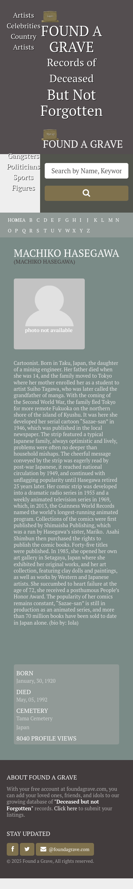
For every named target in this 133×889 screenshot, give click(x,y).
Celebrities (23, 25)
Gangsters (23, 156)
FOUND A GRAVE (71, 38)
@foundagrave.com (67, 849)
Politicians (23, 166)
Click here (65, 808)
